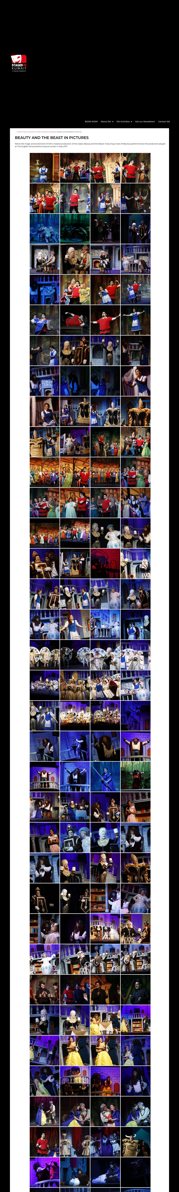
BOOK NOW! (91, 121)
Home (19, 132)
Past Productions (29, 132)
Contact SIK (164, 121)
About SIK (107, 121)
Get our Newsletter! (145, 121)
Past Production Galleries (46, 132)
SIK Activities (124, 121)
